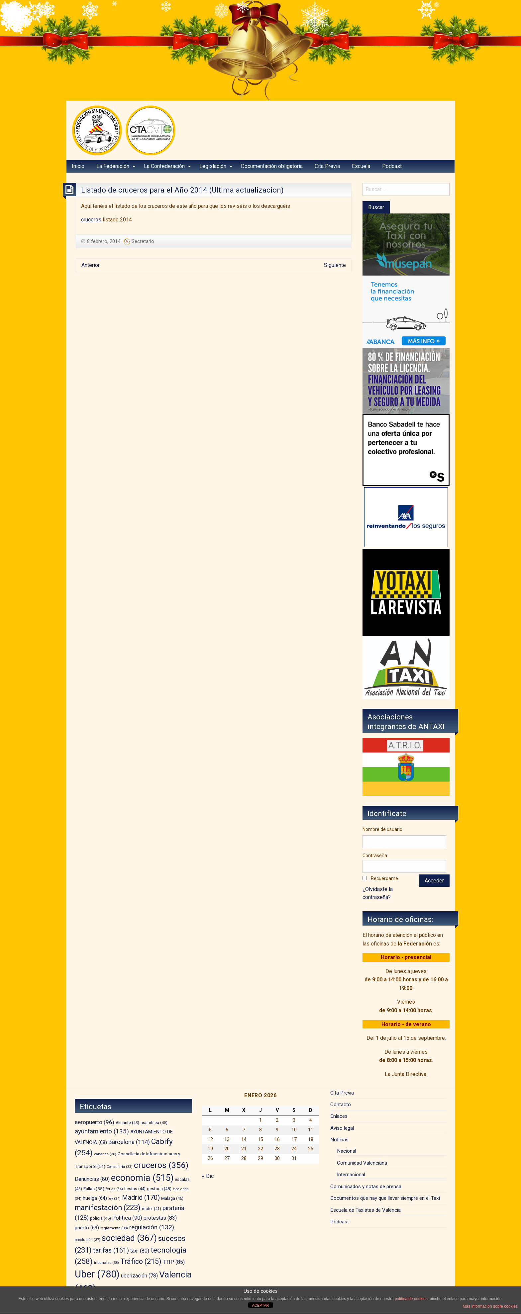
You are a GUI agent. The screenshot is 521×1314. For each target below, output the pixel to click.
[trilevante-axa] (406, 517)
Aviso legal (342, 1128)
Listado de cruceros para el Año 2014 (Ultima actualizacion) (182, 190)
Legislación (212, 166)
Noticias (339, 1140)
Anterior (90, 265)
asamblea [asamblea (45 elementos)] (154, 1122)
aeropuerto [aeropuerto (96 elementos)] (94, 1122)
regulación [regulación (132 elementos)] (151, 1227)
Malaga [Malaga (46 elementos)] (172, 1198)
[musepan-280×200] (406, 244)
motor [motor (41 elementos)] (151, 1208)
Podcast (392, 166)
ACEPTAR (260, 1305)
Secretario (143, 241)
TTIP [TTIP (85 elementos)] (174, 1262)
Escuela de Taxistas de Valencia (365, 1210)
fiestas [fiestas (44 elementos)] (135, 1189)
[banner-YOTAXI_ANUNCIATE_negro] (406, 592)
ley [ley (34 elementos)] (114, 1198)
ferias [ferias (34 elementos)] (114, 1189)
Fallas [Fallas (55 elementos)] (93, 1188)
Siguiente (335, 265)
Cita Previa (327, 166)
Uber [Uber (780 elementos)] (97, 1274)
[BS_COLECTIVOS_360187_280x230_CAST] (406, 449)
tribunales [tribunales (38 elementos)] (106, 1262)
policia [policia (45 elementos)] (100, 1218)
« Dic (208, 1176)
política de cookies (411, 1298)
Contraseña (375, 855)
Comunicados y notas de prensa (365, 1187)
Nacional (346, 1151)
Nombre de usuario (382, 829)
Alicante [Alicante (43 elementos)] (127, 1122)
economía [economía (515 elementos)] (142, 1178)
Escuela (361, 166)
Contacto (340, 1105)
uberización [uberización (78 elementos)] (139, 1276)
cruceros (91, 219)
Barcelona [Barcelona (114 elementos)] (129, 1141)
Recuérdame (384, 878)
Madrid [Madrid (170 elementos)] (141, 1197)
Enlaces (339, 1116)
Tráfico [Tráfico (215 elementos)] (140, 1261)
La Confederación (164, 166)
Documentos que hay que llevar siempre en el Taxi (385, 1198)
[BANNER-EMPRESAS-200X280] (406, 311)
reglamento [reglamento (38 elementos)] (114, 1228)
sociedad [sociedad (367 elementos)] (129, 1238)
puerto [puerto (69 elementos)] (87, 1228)
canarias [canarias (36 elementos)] (105, 1154)
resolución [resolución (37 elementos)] (87, 1239)
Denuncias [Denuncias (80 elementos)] (92, 1179)
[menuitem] (78, 166)
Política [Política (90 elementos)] (127, 1218)
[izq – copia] (406, 667)
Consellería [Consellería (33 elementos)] (120, 1167)
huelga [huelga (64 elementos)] (95, 1198)
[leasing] (406, 380)
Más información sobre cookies (490, 1306)
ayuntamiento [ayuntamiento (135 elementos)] (102, 1131)
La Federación (112, 166)
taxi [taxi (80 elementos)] (139, 1251)
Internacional (351, 1175)
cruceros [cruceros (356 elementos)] (161, 1165)
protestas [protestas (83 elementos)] (160, 1218)
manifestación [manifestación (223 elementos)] (108, 1207)
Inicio (78, 166)
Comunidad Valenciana (362, 1163)
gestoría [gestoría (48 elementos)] (159, 1188)
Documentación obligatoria (272, 166)
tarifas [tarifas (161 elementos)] (111, 1250)
